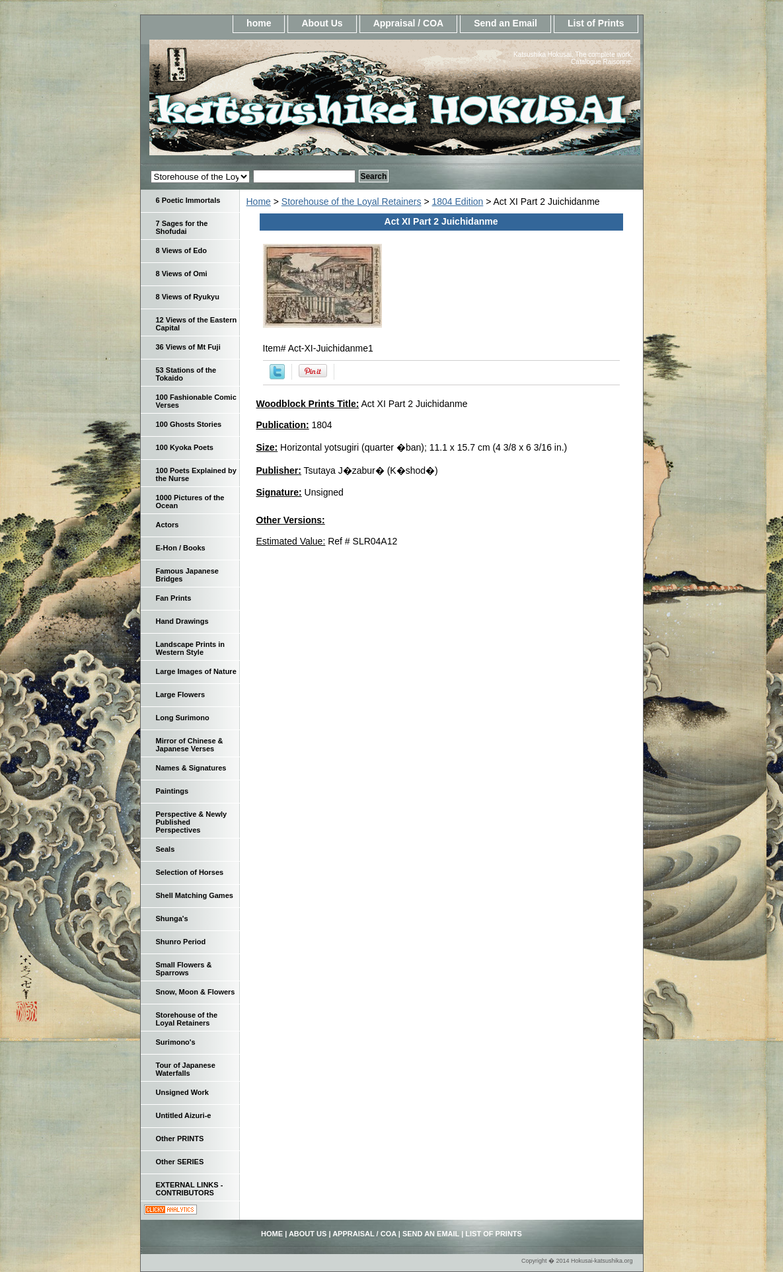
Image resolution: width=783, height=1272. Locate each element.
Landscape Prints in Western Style (190, 648)
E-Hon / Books (180, 548)
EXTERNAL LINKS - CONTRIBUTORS (189, 1189)
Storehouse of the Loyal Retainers (351, 201)
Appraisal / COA (408, 23)
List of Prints (596, 23)
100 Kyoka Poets (184, 447)
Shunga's (172, 918)
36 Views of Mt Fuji (188, 347)
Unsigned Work (182, 1092)
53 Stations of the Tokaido (186, 374)
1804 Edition (458, 201)
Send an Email (505, 23)
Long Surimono (182, 718)
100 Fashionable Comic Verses (196, 401)
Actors (167, 525)
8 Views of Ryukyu (187, 297)
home (258, 23)
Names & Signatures (191, 768)
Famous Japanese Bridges (187, 575)
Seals (165, 849)
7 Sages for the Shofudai (182, 227)
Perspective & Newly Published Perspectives (191, 822)
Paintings (172, 791)
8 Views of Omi (181, 274)
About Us (321, 23)
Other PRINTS (180, 1138)
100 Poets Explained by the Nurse (196, 474)
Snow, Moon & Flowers (195, 992)
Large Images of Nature (196, 671)
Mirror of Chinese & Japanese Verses (189, 745)
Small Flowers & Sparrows (184, 969)
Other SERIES (180, 1162)
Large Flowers (180, 694)
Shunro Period (181, 942)
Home (258, 201)
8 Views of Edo (181, 250)
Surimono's (176, 1042)
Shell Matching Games (194, 895)
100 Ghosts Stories (189, 424)
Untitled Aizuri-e (183, 1115)
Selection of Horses (190, 872)
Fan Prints (174, 598)
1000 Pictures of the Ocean (190, 501)
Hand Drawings (182, 621)
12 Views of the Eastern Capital (196, 324)
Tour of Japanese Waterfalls (185, 1069)
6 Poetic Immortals (188, 200)
